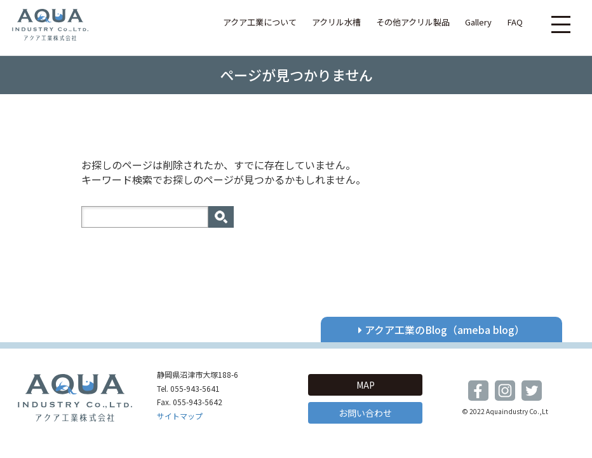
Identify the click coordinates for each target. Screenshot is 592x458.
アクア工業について (260, 22)
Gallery (478, 22)
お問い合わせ (365, 412)
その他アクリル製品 (413, 22)
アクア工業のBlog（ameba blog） (441, 330)
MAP (365, 384)
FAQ (515, 22)
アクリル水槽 (336, 22)
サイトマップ (180, 415)
